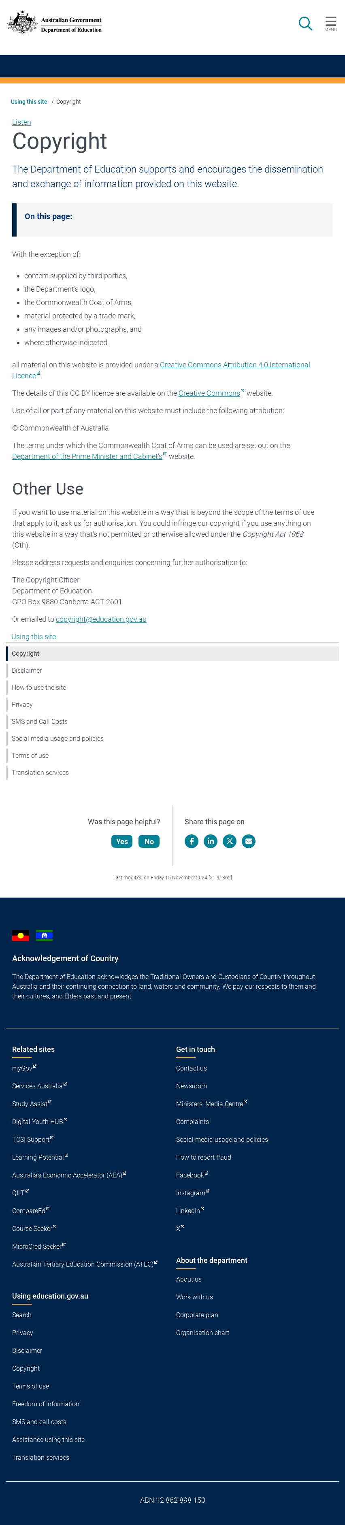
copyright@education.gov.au (101, 619)
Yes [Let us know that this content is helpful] (122, 841)
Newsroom (191, 1086)
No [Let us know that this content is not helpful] (149, 841)
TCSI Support (30, 1139)
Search (22, 1315)
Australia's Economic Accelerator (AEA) (67, 1175)
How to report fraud (203, 1157)
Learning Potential (38, 1157)
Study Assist (29, 1104)
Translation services (40, 772)
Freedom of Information (45, 1404)
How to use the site (39, 687)
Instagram (190, 1193)
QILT (18, 1193)
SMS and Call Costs (40, 721)
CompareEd (28, 1211)
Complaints (192, 1122)
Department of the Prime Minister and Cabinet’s (87, 456)
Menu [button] (330, 29)
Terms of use (30, 755)
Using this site (29, 101)
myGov (22, 1068)
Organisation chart (202, 1333)
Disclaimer (27, 670)
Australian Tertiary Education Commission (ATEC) (82, 1264)
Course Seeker (32, 1229)
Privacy (22, 704)
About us (189, 1279)
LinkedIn (188, 1211)
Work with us (194, 1297)
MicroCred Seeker (37, 1246)
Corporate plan (197, 1315)
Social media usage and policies (58, 738)
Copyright (25, 653)
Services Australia (37, 1086)
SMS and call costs (39, 1422)
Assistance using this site (48, 1440)
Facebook (190, 1175)
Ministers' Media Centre (209, 1104)
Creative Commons (209, 393)
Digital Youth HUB (37, 1122)
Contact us (191, 1068)
